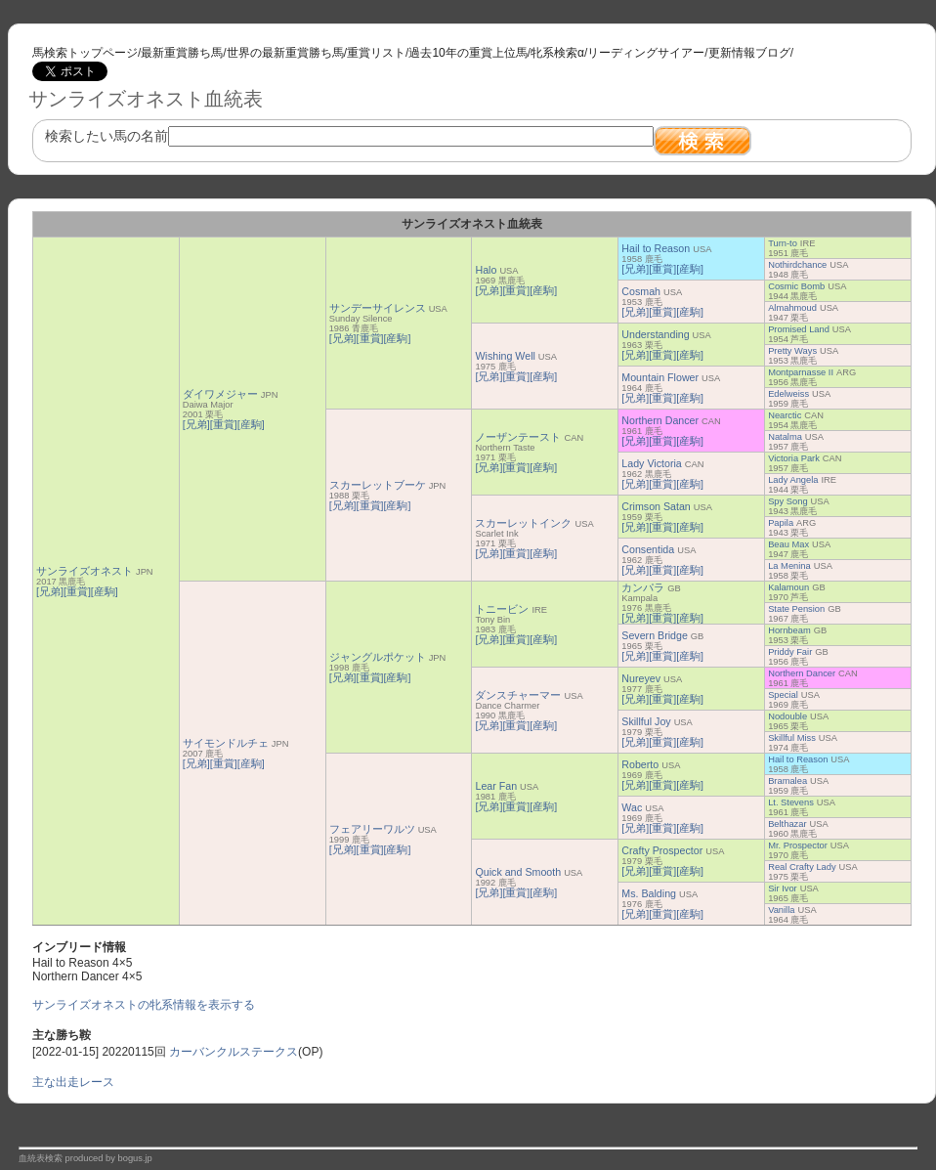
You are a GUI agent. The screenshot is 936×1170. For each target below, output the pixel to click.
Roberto (640, 764)
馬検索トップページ (85, 53)
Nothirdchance (797, 265)
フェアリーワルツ (372, 829)
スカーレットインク (523, 523)
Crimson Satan (655, 506)
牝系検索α (557, 53)
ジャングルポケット (377, 657)
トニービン (502, 609)
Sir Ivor (782, 888)
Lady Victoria (651, 463)
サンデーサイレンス (377, 308)
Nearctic (784, 415)
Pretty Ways (792, 351)
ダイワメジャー (220, 394)
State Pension (796, 609)
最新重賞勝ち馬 (182, 53)
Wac (631, 807)
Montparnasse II (800, 372)
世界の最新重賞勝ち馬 (285, 53)
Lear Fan (496, 786)
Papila (780, 523)
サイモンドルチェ (226, 743)
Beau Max (788, 544)
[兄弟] (50, 591)
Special (783, 695)
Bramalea (787, 781)
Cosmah (640, 291)
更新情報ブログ (749, 53)
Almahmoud (792, 308)
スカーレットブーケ (377, 485)
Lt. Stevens (791, 802)
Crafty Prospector (661, 850)
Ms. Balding (648, 893)
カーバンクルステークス (233, 1052)
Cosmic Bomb (796, 286)
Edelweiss (788, 394)
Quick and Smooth (518, 872)
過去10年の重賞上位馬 (467, 53)
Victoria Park (794, 458)
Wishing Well (504, 356)
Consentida (647, 549)
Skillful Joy (645, 721)
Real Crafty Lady (801, 867)
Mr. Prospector (798, 845)
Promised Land (799, 329)
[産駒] (104, 591)
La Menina (789, 566)
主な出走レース (73, 1082)
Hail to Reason (655, 248)
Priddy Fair (790, 652)
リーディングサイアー (645, 53)
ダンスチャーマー (518, 695)
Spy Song (787, 501)
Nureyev (640, 678)
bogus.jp (135, 1158)
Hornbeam (789, 630)
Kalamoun (788, 587)
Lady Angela (793, 480)
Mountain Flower (660, 377)
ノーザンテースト (518, 437)
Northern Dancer (660, 420)
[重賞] (77, 591)
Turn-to (782, 243)
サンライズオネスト (84, 571)
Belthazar (787, 824)
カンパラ (642, 587)
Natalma (785, 437)
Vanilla (781, 910)
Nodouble (787, 716)
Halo (485, 270)
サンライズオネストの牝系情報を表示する (143, 1005)
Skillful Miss (792, 738)
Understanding (655, 334)
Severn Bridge (654, 635)
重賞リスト (376, 53)
